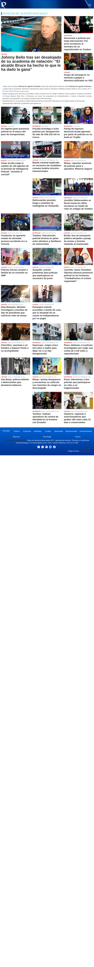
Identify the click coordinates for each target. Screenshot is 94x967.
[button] (90, 5)
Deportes (16, 437)
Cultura (77, 437)
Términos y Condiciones (80, 440)
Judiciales (37, 431)
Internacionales (71, 431)
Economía (27, 431)
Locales (48, 431)
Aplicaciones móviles (63, 440)
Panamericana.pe (21, 91)
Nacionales (58, 431)
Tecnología (47, 437)
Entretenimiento (86, 431)
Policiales (6, 431)
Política (17, 431)
